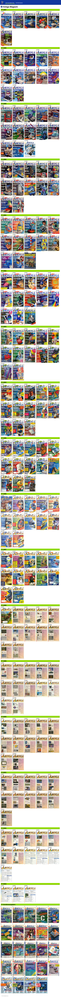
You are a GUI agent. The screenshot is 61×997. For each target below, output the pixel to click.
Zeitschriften (9, 2)
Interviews (19, 2)
